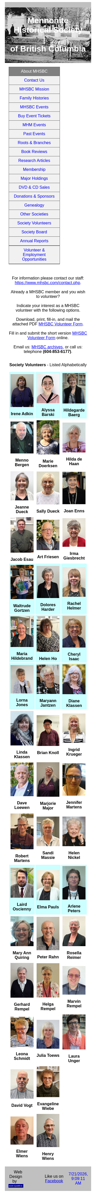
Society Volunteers (34, 223)
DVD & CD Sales (34, 187)
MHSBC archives (47, 347)
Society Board (34, 232)
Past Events (34, 134)
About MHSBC (34, 71)
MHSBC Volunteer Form (61, 324)
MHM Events (34, 125)
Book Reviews (34, 151)
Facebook (54, 1181)
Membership (34, 169)
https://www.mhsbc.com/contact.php (47, 283)
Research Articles (34, 160)
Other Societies (34, 214)
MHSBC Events (34, 107)
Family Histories (34, 98)
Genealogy (34, 205)
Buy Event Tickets (34, 116)
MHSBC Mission (34, 89)
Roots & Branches (34, 143)
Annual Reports (34, 241)
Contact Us (34, 80)
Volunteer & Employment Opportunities (34, 254)
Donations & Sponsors (34, 196)
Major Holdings (34, 178)
